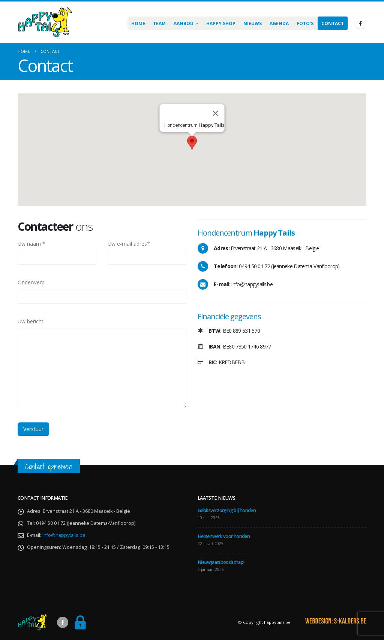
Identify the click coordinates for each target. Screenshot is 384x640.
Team (159, 23)
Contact (332, 23)
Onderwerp (31, 282)
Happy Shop (221, 23)
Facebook (62, 622)
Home (138, 23)
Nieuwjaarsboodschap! (221, 562)
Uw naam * (31, 243)
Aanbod (184, 23)
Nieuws (252, 23)
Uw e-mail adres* (129, 243)
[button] (192, 143)
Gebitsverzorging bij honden (227, 510)
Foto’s (305, 23)
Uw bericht (31, 321)
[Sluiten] (216, 113)
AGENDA (279, 23)
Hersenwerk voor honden (224, 536)
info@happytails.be (64, 535)
